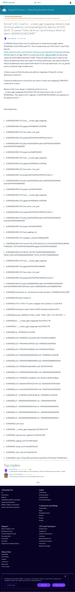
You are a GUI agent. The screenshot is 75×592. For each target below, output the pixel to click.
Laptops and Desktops (8, 502)
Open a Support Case (7, 528)
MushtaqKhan (12, 38)
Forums (41, 518)
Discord (41, 515)
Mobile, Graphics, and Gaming (10, 504)
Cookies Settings (11, 585)
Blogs (40, 510)
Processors (42, 543)
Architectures (43, 528)
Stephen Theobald (14, 474)
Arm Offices (5, 557)
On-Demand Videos (45, 500)
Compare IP (42, 531)
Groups (41, 520)
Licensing (4, 541)
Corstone (42, 536)
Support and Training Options (10, 543)
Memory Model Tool (45, 538)
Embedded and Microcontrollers (10, 500)
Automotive (5, 495)
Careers (3, 559)
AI (2, 492)
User (70, 3)
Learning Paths (43, 497)
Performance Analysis (45, 541)
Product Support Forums (8, 533)
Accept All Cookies (58, 585)
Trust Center (5, 566)
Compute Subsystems (45, 533)
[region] (35, 581)
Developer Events (44, 513)
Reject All (43, 585)
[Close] (65, 576)
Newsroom (4, 564)
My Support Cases (6, 531)
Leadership (4, 554)
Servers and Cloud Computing (10, 507)
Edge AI (3, 497)
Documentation (43, 495)
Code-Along (42, 492)
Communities (43, 508)
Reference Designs (44, 546)
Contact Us (4, 561)
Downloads (4, 538)
